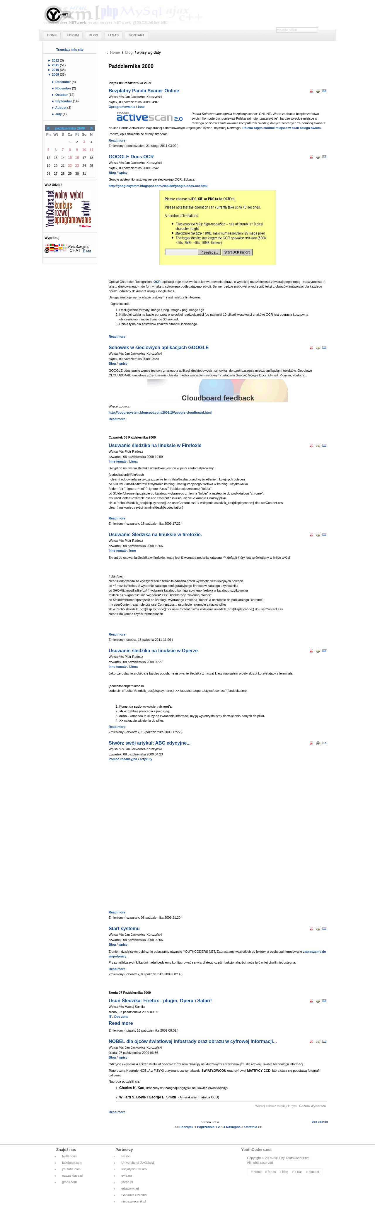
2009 (56, 74)
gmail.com (69, 1182)
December (63, 82)
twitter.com (70, 1156)
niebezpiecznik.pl (133, 1201)
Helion (125, 1156)
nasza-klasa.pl (72, 1175)
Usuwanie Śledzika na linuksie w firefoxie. (155, 534)
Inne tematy (118, 461)
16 (77, 158)
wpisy (123, 172)
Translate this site (69, 49)
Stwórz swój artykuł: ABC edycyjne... (149, 742)
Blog (113, 172)
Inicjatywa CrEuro (133, 1169)
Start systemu (124, 928)
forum (272, 1171)
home (257, 1171)
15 (70, 158)
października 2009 (70, 128)
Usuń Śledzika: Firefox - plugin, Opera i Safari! (160, 1000)
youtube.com (71, 1169)
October (62, 94)
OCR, (158, 281)
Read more (117, 140)
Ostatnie (250, 1127)
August (61, 107)
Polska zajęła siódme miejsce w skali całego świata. (281, 128)
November (63, 88)
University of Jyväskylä (137, 1162)
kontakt (314, 1171)
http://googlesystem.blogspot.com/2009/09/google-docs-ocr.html (158, 186)
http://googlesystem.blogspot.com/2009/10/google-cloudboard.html (160, 412)
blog (129, 52)
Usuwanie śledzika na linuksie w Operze (153, 650)
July (59, 114)
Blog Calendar (320, 1122)
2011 (56, 65)
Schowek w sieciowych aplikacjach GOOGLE (159, 347)
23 (77, 166)
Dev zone (121, 1016)
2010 (56, 70)
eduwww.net (130, 1188)
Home (115, 52)
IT (110, 1016)
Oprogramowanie (122, 106)
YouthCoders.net (256, 1149)
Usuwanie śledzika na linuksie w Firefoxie (155, 445)
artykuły (146, 759)
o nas (298, 1171)
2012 (56, 60)
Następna (233, 1127)
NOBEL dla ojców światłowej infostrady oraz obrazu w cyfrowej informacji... (193, 1041)
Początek (186, 1127)
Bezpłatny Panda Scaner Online (144, 90)
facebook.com (72, 1162)
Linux (133, 461)
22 (70, 166)
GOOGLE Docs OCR (131, 156)
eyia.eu (126, 1175)
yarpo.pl (127, 1182)
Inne (141, 106)
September (64, 101)
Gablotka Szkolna (133, 1195)
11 (91, 150)
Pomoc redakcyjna (123, 759)
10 (84, 150)
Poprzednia (205, 1127)
